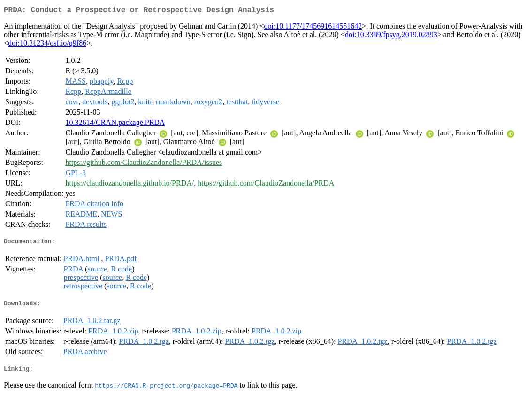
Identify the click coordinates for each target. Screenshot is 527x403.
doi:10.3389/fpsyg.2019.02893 (391, 36)
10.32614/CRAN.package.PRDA (115, 124)
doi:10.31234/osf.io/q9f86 (47, 45)
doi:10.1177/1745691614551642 (313, 28)
